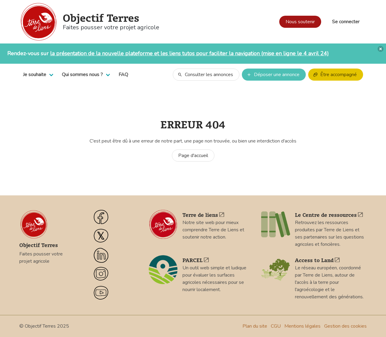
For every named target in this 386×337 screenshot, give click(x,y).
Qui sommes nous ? (82, 74)
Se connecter (345, 21)
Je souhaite (34, 74)
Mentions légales (302, 326)
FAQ (123, 74)
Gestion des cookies (345, 326)
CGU (276, 326)
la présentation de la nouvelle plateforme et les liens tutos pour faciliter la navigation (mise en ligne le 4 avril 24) (189, 53)
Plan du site (254, 326)
